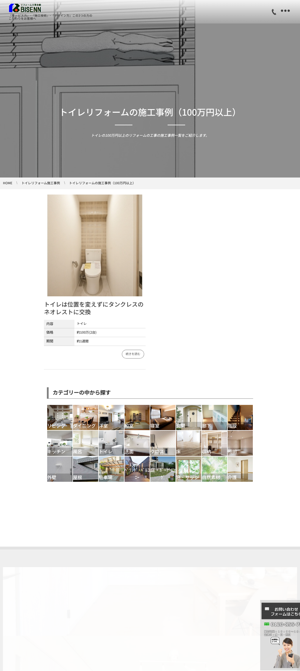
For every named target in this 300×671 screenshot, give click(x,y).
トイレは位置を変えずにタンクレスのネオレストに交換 (94, 308)
